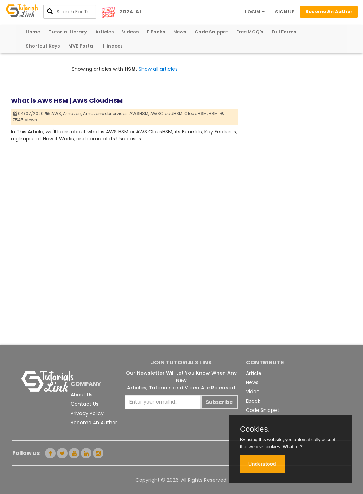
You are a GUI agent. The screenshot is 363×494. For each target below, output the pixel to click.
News (179, 32)
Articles (104, 32)
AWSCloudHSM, (166, 114)
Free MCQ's (249, 32)
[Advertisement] (295, 108)
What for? (292, 446)
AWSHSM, (139, 114)
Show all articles (158, 69)
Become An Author (94, 422)
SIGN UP (285, 11)
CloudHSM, (196, 114)
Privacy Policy (87, 413)
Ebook (253, 401)
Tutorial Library (68, 32)
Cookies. (255, 429)
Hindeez (113, 46)
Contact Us (84, 403)
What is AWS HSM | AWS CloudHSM (67, 100)
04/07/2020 (29, 114)
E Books (156, 32)
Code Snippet (211, 32)
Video (253, 391)
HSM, (213, 114)
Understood (262, 464)
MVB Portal (81, 46)
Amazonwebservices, (105, 114)
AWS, (56, 114)
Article (253, 373)
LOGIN (255, 11)
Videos (130, 32)
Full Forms (284, 32)
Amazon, (72, 114)
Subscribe (219, 402)
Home (33, 32)
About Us (82, 394)
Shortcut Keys (43, 46)
